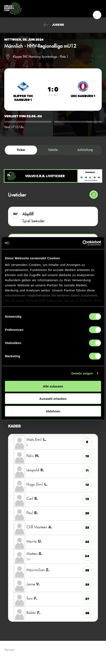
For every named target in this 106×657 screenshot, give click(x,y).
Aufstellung (85, 150)
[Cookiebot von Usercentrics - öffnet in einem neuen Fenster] (82, 243)
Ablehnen (53, 411)
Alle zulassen (53, 386)
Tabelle (53, 150)
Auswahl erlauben (53, 398)
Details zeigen (82, 373)
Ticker (21, 150)
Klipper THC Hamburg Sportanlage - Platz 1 (40, 57)
